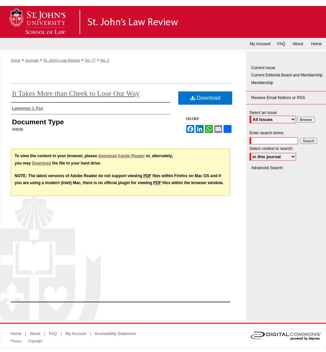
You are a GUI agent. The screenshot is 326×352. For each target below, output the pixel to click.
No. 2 (104, 60)
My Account (76, 333)
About (35, 333)
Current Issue (263, 67)
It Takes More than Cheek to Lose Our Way (75, 93)
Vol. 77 (90, 60)
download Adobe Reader (121, 156)
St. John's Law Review (163, 22)
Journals (32, 60)
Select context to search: (271, 148)
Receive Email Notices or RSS (278, 97)
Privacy (16, 341)
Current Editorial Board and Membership (287, 75)
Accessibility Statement (115, 333)
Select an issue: (263, 112)
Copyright (35, 341)
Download (205, 98)
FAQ (53, 333)
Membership (262, 82)
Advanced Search (267, 168)
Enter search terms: (266, 133)
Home (15, 60)
